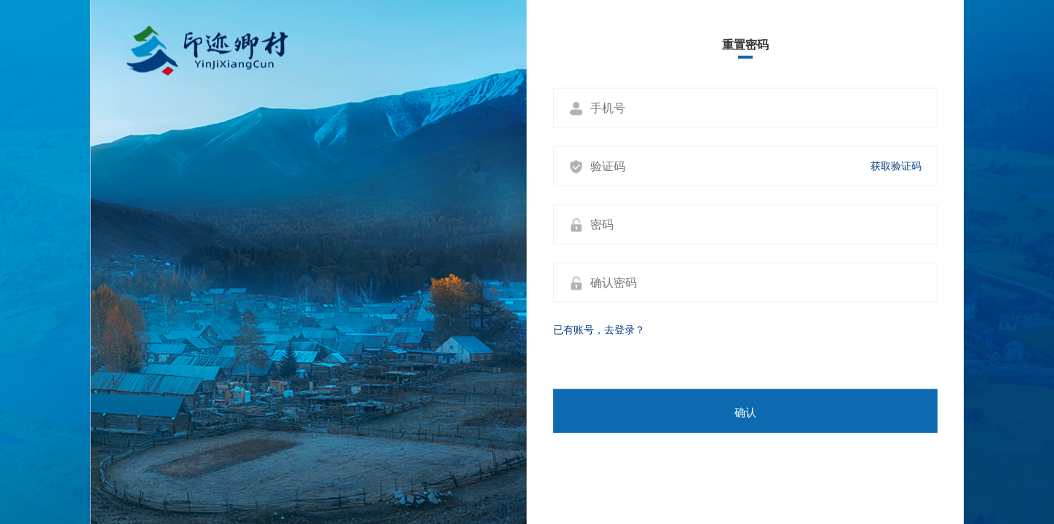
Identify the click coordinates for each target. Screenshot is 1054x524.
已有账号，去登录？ (599, 330)
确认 (745, 412)
